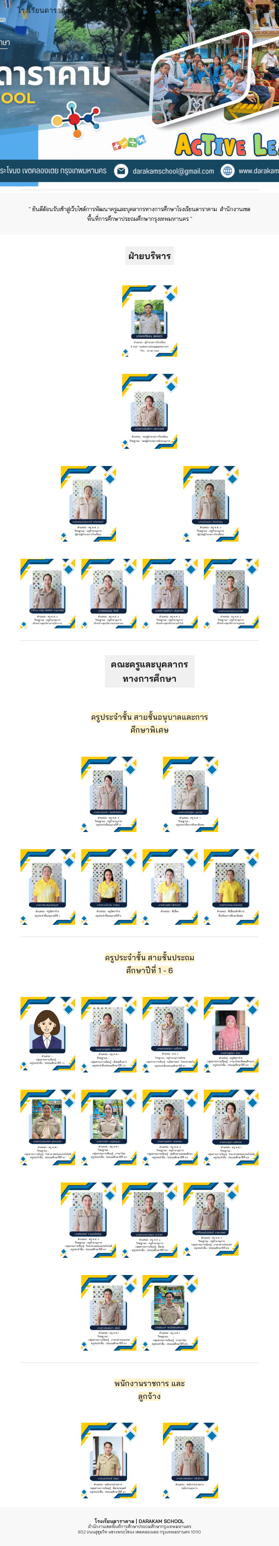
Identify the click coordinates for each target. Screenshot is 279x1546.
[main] (139, 213)
